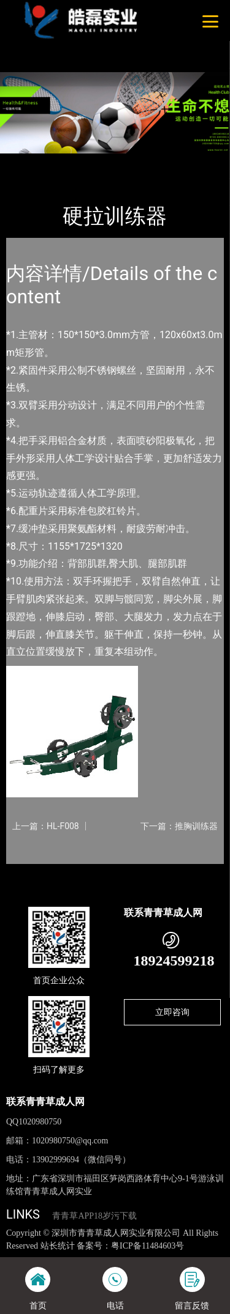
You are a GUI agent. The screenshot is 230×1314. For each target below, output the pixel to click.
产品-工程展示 (73, 161)
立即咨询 (172, 1012)
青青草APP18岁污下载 (94, 1215)
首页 (26, 161)
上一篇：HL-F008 (45, 826)
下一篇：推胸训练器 (179, 826)
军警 (120, 161)
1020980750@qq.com (70, 1140)
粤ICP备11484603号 (147, 1245)
